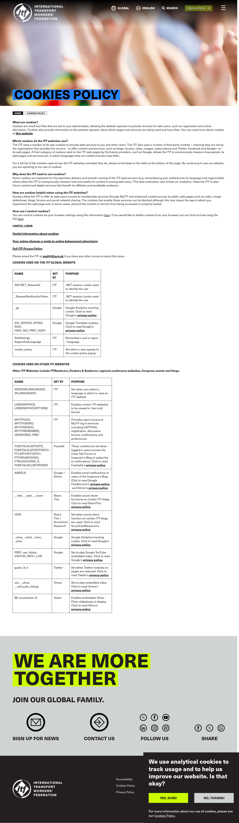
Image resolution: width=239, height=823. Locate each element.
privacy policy (98, 488)
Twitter (143, 717)
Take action (196, 8)
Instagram (154, 728)
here (107, 215)
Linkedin (143, 728)
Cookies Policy (125, 785)
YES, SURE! (168, 798)
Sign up (36, 724)
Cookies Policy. (164, 815)
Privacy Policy (125, 792)
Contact (99, 724)
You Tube (166, 717)
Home (17, 113)
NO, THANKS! (214, 798)
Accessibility (124, 779)
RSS (166, 728)
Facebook (154, 717)
